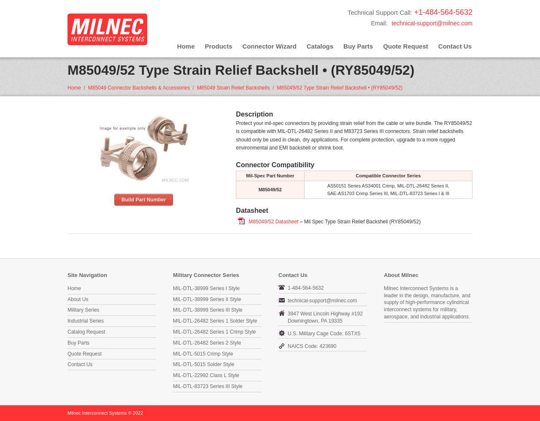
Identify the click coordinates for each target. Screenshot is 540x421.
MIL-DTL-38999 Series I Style (206, 288)
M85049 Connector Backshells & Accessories (139, 88)
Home (186, 46)
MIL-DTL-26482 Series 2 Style (207, 343)
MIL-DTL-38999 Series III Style (208, 310)
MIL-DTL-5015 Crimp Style (203, 354)
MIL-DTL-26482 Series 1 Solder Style (215, 321)
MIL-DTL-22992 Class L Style (206, 375)
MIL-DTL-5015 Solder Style (203, 364)
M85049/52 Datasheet (273, 222)
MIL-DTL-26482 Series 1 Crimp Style (214, 332)
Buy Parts (358, 46)
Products (218, 46)
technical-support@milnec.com (432, 23)
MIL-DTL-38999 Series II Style (207, 299)
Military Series (83, 310)
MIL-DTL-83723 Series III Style (208, 386)
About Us (78, 299)
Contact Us (455, 46)
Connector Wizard (270, 46)
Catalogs (320, 46)
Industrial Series (86, 321)
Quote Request (405, 46)
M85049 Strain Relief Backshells (233, 88)
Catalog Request (86, 332)
